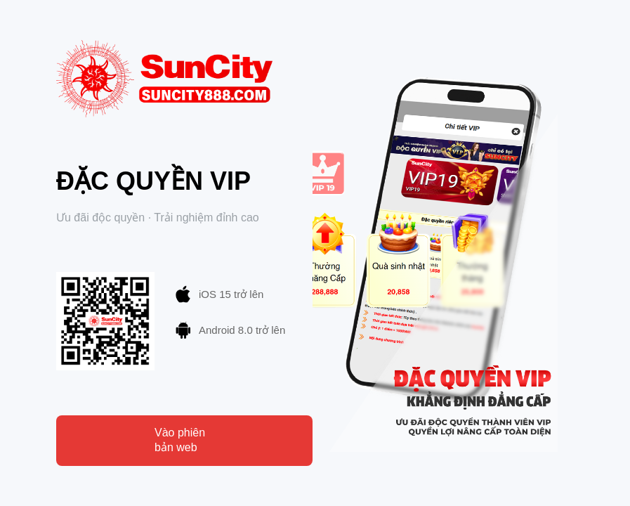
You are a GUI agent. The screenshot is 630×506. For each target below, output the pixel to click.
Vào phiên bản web (180, 440)
